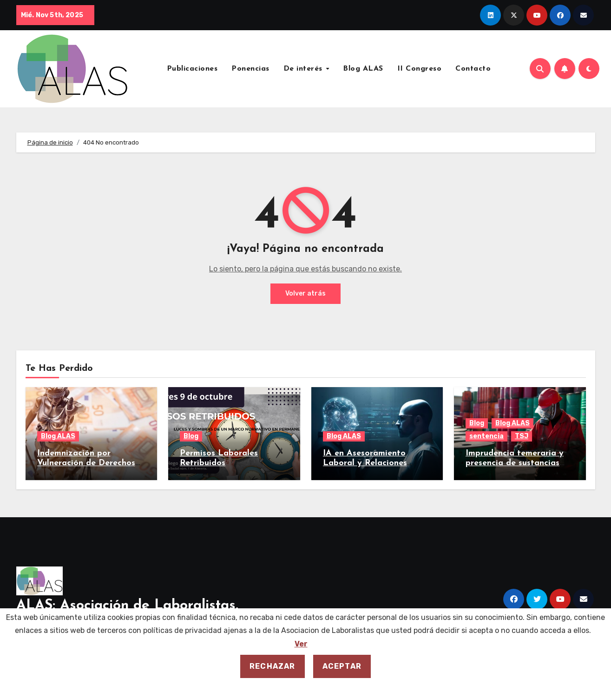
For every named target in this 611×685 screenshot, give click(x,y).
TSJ (521, 436)
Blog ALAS (363, 68)
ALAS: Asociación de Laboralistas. (127, 606)
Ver (301, 643)
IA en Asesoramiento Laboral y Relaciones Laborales (365, 463)
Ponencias (250, 68)
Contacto (473, 68)
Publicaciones (192, 68)
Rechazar (273, 666)
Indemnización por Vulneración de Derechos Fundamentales (86, 463)
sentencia (486, 436)
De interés (304, 68)
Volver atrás (305, 293)
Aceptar (341, 666)
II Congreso (419, 68)
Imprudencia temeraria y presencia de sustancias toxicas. (515, 463)
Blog (191, 436)
